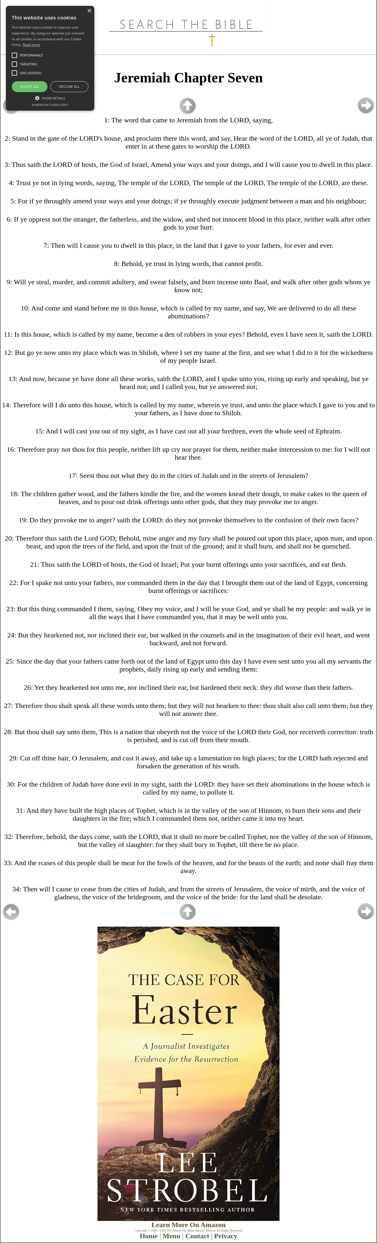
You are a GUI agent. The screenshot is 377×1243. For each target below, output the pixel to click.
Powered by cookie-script (50, 105)
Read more (31, 44)
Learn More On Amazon (188, 1225)
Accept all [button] (29, 86)
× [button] (89, 11)
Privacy (225, 1236)
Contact (197, 1236)
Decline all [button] (69, 86)
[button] (50, 97)
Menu (171, 1236)
